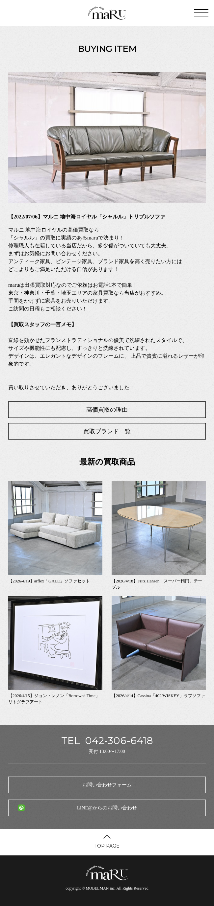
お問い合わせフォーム (107, 784)
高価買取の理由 (107, 409)
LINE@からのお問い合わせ (107, 807)
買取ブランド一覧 (107, 431)
